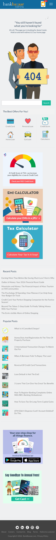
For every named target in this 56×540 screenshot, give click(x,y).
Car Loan (27, 139)
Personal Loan (27, 126)
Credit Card (10, 126)
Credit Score (45, 126)
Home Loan (10, 139)
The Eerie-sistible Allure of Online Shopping (19, 313)
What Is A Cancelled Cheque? (26, 328)
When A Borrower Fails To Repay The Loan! (32, 356)
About (3, 532)
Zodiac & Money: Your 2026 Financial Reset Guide (22, 282)
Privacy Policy (42, 536)
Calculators (45, 139)
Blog (29, 532)
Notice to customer (47, 532)
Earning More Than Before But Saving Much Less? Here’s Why (27, 278)
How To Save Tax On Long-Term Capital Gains (34, 401)
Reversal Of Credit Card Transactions (30, 365)
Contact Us (21, 532)
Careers (11, 532)
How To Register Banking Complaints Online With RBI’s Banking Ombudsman (33, 393)
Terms (35, 532)
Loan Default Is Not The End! (26, 374)
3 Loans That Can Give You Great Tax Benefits (34, 383)
